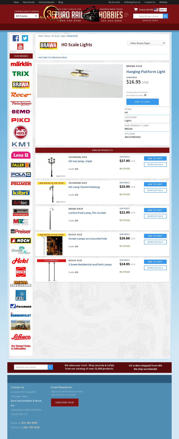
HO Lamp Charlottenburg (84, 187)
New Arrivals (28, 2)
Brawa (47, 36)
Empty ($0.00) (146, 9)
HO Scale (55, 36)
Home (40, 36)
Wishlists (163, 2)
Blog (61, 2)
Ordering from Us (132, 2)
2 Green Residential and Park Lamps (90, 264)
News (16, 2)
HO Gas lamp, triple (80, 161)
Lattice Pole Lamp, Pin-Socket (87, 212)
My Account (114, 2)
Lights (63, 36)
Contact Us (150, 2)
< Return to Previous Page (52, 57)
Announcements (46, 2)
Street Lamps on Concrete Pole (88, 238)
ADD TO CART (155, 158)
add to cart (142, 101)
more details (155, 164)
